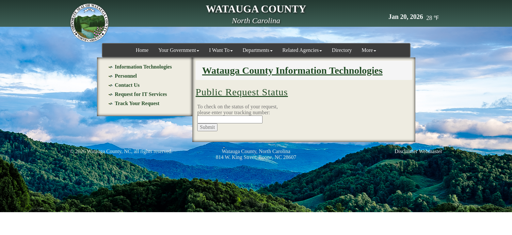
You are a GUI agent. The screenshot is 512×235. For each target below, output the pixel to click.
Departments (258, 50)
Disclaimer (406, 151)
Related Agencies (302, 50)
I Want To (221, 50)
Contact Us (127, 85)
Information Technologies (143, 67)
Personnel (126, 76)
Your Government (178, 50)
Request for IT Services (141, 94)
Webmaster (430, 151)
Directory (342, 50)
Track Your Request (137, 103)
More (369, 50)
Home (142, 50)
